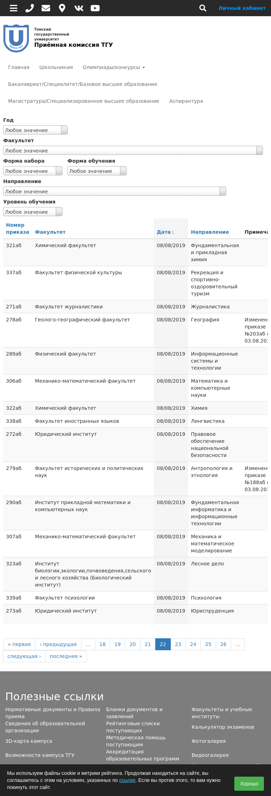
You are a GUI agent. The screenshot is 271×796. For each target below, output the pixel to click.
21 (148, 644)
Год (8, 120)
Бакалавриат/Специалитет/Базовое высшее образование (82, 84)
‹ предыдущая (58, 644)
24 (193, 644)
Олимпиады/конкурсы (114, 67)
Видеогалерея (210, 755)
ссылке (127, 780)
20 (133, 644)
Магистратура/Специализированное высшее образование (83, 101)
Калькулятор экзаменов (223, 727)
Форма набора (23, 161)
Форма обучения (91, 161)
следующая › (24, 656)
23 (178, 644)
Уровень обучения (29, 202)
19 (117, 644)
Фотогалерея (209, 741)
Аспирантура (186, 101)
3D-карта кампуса (28, 741)
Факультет (18, 140)
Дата (165, 232)
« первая (19, 644)
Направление (22, 181)
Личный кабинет (242, 8)
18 (103, 644)
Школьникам (56, 67)
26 (223, 644)
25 (208, 644)
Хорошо (249, 783)
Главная (18, 67)
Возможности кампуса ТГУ (39, 755)
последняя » (66, 656)
